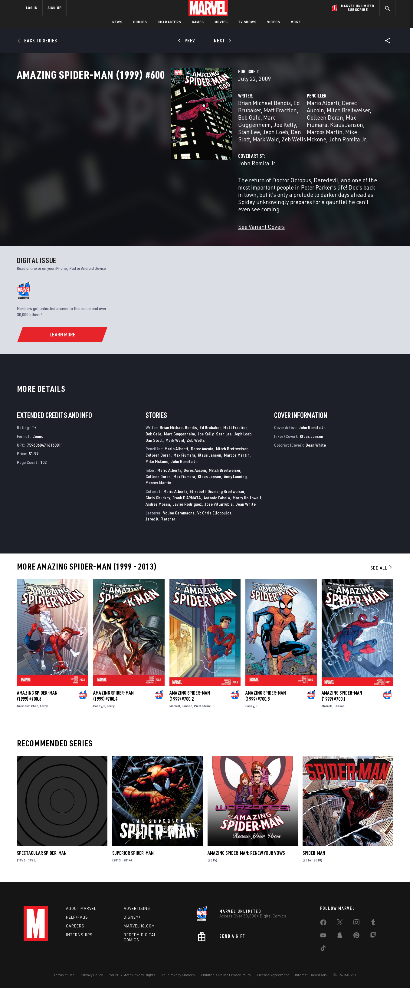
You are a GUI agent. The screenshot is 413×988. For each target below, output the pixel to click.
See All (381, 565)
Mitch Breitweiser (345, 129)
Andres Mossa (158, 501)
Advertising (137, 907)
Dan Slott (194, 143)
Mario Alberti (269, 129)
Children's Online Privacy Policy (226, 973)
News (117, 22)
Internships (79, 933)
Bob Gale (165, 136)
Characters (169, 22)
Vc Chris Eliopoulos (214, 510)
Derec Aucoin (304, 129)
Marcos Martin (270, 143)
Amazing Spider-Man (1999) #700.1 (342, 693)
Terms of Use (64, 973)
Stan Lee (141, 143)
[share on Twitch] (373, 935)
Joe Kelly (239, 136)
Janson (187, 703)
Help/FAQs (77, 916)
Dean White (245, 501)
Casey (97, 703)
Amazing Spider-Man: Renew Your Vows (246, 851)
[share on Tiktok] (323, 948)
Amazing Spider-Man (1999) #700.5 (37, 693)
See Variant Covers (153, 224)
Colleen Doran (271, 136)
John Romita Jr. (345, 143)
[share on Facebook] (323, 923)
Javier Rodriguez (187, 501)
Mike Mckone (307, 143)
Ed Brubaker (200, 129)
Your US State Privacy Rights (132, 973)
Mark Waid (222, 143)
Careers (75, 924)
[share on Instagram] (356, 922)
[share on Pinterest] (356, 935)
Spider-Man (314, 851)
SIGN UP (54, 7)
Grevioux (23, 703)
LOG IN (32, 7)
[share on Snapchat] (340, 935)
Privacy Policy (92, 973)
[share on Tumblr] (373, 922)
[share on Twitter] (340, 922)
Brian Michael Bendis (156, 129)
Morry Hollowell (247, 495)
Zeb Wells (196, 437)
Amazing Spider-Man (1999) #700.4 (113, 693)
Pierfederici (202, 703)
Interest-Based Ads (311, 973)
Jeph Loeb (167, 143)
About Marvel (81, 907)
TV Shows (247, 22)
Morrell (174, 703)
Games (198, 22)
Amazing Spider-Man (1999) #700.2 (189, 693)
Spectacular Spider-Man (42, 851)
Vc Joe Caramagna (179, 510)
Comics (140, 22)
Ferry (44, 703)
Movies (221, 22)
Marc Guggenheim (202, 136)
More (296, 22)
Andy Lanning (235, 474)
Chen (34, 703)
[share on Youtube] (323, 935)
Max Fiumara (308, 136)
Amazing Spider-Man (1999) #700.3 (265, 693)
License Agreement (273, 973)
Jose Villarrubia (219, 501)
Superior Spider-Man (133, 851)
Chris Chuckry (158, 495)
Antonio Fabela (217, 495)
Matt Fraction (235, 425)
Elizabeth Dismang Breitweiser (217, 488)
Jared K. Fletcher (160, 516)
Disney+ (132, 916)
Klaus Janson (342, 136)
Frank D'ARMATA (186, 495)
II (104, 703)
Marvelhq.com (139, 924)
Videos (273, 22)
